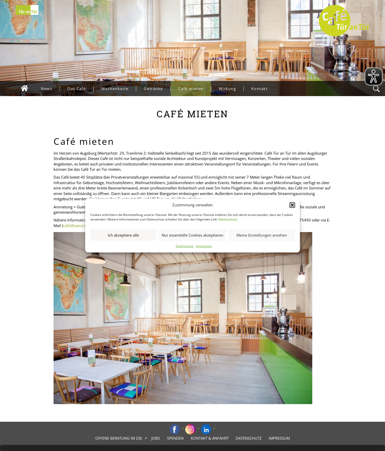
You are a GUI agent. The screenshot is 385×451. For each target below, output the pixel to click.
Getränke (157, 88)
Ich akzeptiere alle (123, 235)
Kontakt (259, 88)
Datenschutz (185, 246)
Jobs (155, 438)
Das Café (80, 88)
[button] (292, 205)
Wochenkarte (118, 88)
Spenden (175, 438)
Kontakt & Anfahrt (210, 438)
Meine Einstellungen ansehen (261, 235)
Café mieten (194, 88)
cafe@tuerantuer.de (80, 225)
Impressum (204, 246)
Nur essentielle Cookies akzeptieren (192, 235)
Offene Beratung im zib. (119, 438)
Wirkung (231, 88)
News (50, 88)
